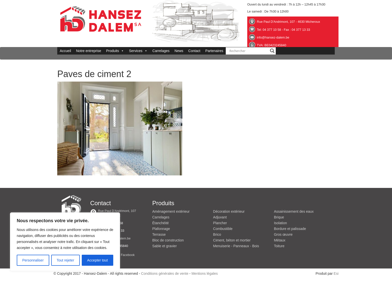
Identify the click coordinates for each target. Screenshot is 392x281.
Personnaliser (33, 260)
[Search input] (249, 50)
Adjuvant (219, 217)
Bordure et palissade (290, 229)
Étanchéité (160, 223)
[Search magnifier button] (272, 50)
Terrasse (159, 234)
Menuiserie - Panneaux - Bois (236, 246)
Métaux (280, 240)
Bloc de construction (168, 240)
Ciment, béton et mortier (231, 240)
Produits (115, 51)
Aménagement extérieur (171, 211)
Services (138, 51)
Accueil (65, 51)
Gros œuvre (283, 234)
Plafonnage (161, 229)
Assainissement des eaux (294, 211)
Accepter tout (97, 260)
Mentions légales (205, 273)
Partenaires (214, 51)
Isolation (280, 223)
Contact (194, 51)
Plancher (220, 223)
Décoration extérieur (228, 211)
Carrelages (161, 51)
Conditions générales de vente (164, 273)
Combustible (222, 229)
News (178, 51)
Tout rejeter (65, 260)
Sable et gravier (164, 246)
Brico (217, 234)
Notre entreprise (88, 51)
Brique (279, 217)
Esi (336, 273)
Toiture (279, 246)
